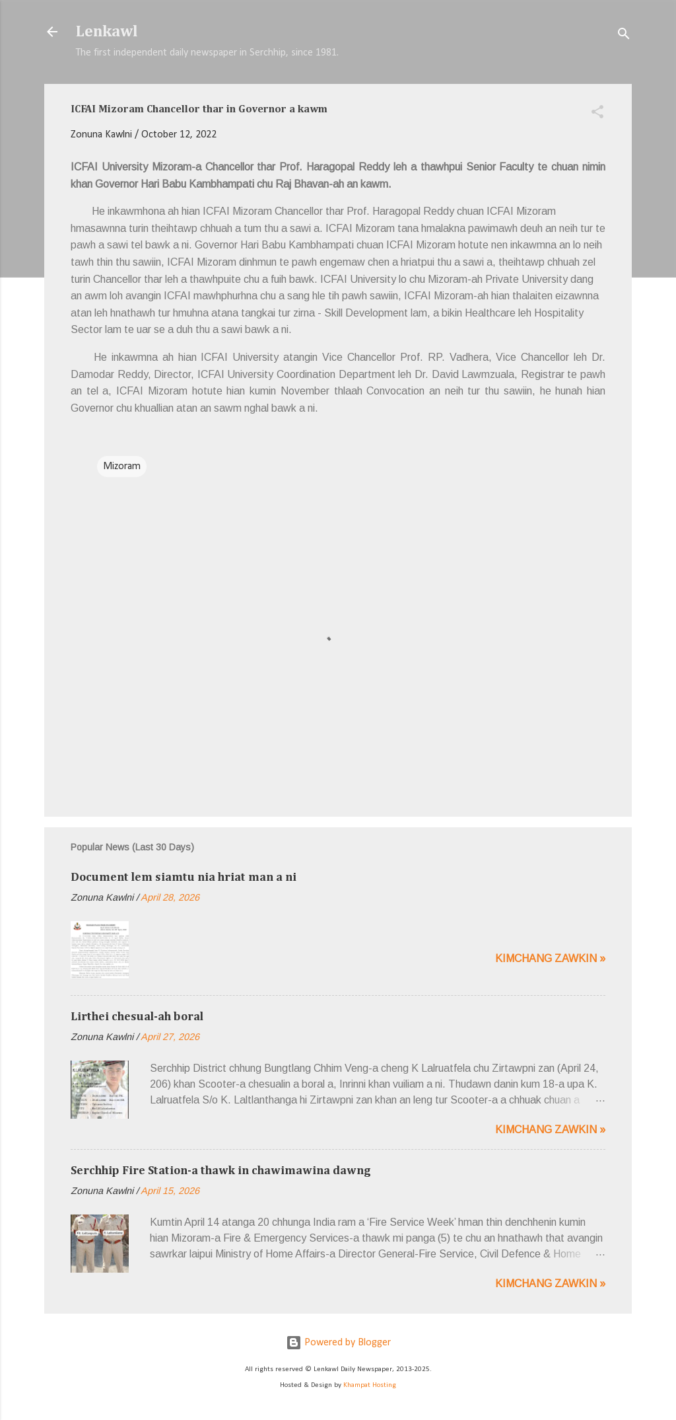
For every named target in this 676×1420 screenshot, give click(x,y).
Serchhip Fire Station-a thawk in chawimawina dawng (221, 1171)
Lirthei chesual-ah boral (137, 1017)
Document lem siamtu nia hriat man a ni (183, 877)
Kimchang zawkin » (550, 958)
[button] (597, 114)
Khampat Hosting (369, 1385)
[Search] (624, 36)
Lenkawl (107, 32)
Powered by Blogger (338, 1342)
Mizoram (122, 466)
